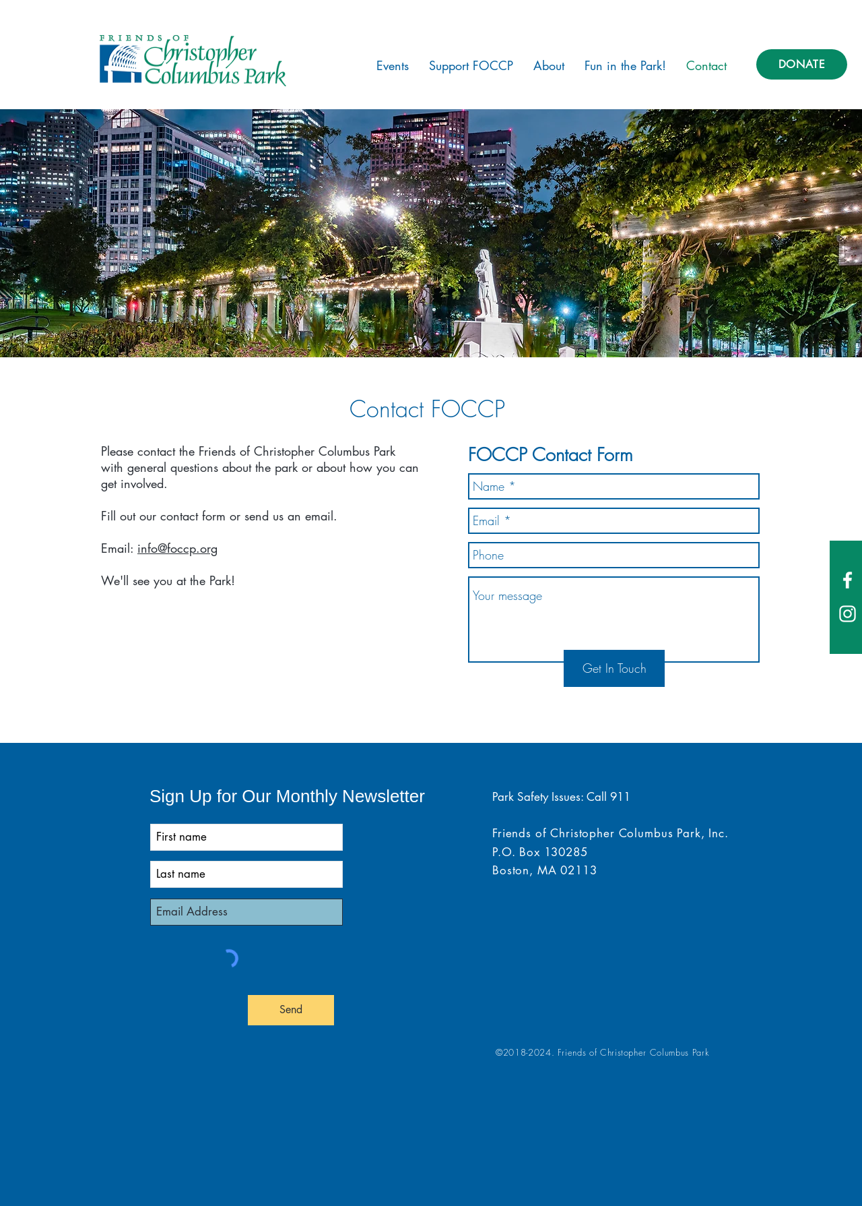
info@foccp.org (177, 548)
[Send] (291, 1010)
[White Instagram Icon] (847, 614)
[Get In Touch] (614, 668)
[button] (392, 65)
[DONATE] (801, 64)
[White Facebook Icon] (847, 580)
